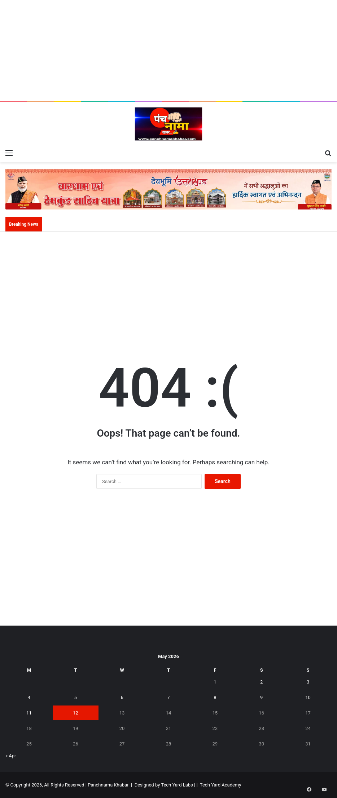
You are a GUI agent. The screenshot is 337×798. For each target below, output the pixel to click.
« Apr (10, 755)
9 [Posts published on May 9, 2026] (261, 697)
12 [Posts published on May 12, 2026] (75, 713)
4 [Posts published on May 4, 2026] (29, 697)
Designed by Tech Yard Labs (164, 785)
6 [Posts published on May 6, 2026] (122, 697)
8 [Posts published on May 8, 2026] (215, 697)
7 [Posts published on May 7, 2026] (168, 697)
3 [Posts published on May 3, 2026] (308, 682)
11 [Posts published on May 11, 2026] (29, 713)
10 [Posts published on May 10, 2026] (308, 697)
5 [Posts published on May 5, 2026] (75, 697)
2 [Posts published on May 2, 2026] (261, 682)
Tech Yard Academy (220, 785)
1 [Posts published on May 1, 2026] (215, 682)
